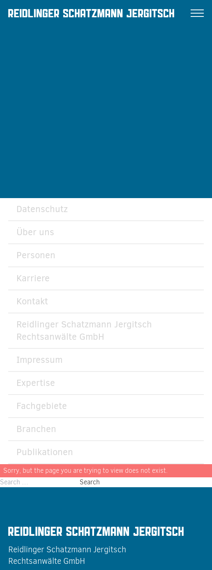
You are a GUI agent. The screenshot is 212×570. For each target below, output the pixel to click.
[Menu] (197, 13)
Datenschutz (42, 209)
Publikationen (44, 452)
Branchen (36, 429)
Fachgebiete (41, 406)
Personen (35, 255)
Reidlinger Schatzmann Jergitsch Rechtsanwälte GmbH (84, 330)
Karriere (33, 278)
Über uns (35, 232)
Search (90, 482)
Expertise (35, 383)
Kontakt (32, 301)
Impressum (39, 360)
